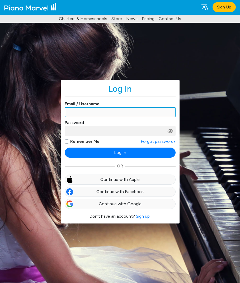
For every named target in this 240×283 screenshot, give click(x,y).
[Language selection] (204, 6)
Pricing (148, 18)
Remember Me (85, 141)
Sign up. (143, 216)
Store (116, 18)
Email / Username (82, 103)
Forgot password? (158, 141)
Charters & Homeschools (83, 18)
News (132, 18)
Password (74, 122)
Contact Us (170, 18)
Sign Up (224, 7)
